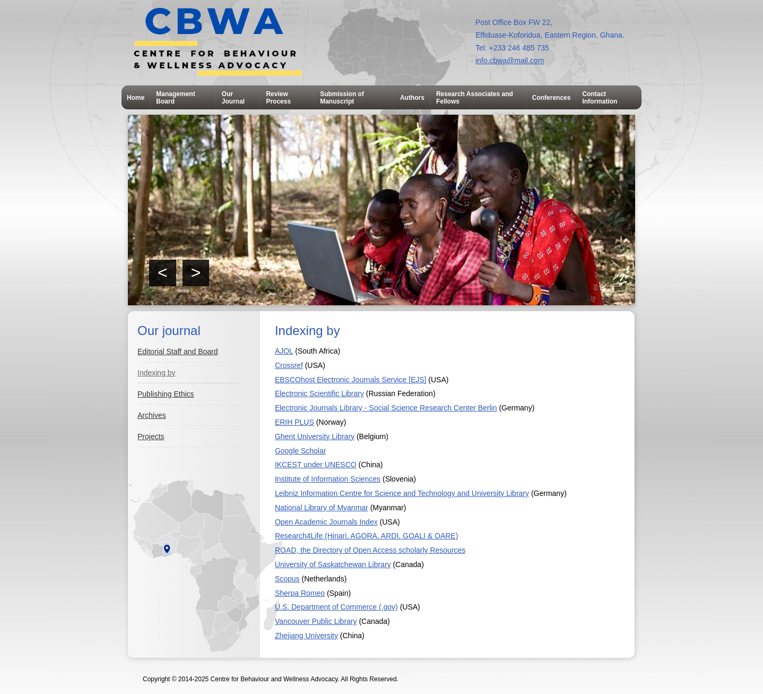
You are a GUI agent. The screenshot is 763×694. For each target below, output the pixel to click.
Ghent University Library (314, 436)
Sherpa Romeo (300, 593)
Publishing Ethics (165, 394)
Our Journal (233, 97)
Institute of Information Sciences (327, 479)
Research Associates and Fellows (474, 97)
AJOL (284, 351)
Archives (151, 415)
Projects (150, 436)
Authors (412, 97)
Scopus (287, 579)
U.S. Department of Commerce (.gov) (336, 607)
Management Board (175, 97)
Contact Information (599, 97)
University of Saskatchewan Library (333, 564)
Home (135, 97)
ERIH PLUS (294, 422)
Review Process (278, 97)
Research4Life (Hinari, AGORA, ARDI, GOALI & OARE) (366, 536)
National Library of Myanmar (321, 507)
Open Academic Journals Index (326, 522)
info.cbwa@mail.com (509, 60)
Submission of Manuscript (342, 97)
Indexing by (156, 373)
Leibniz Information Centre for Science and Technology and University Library (402, 493)
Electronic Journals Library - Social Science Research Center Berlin (386, 408)
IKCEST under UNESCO (316, 464)
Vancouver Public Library (316, 621)
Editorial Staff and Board (177, 351)
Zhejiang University (306, 635)
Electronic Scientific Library (319, 393)
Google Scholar (300, 451)
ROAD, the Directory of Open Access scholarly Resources (370, 550)
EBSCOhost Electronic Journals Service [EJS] (351, 379)
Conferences (551, 97)
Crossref (289, 365)
